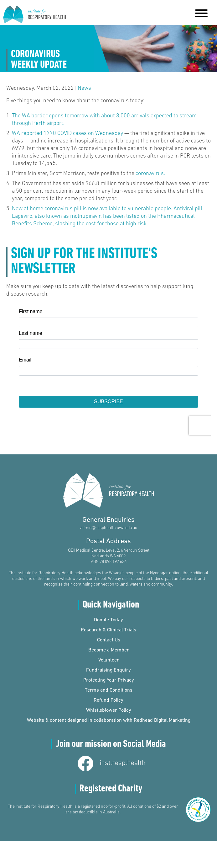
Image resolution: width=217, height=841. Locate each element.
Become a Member (108, 650)
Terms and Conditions (108, 690)
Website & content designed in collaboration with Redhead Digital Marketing (108, 720)
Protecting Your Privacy (108, 680)
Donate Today (108, 620)
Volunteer (108, 660)
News (84, 88)
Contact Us (108, 640)
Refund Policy (108, 700)
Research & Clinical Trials (108, 630)
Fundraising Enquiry (108, 670)
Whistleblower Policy (108, 710)
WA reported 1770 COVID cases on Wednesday (67, 134)
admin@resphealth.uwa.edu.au (108, 528)
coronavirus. (150, 174)
